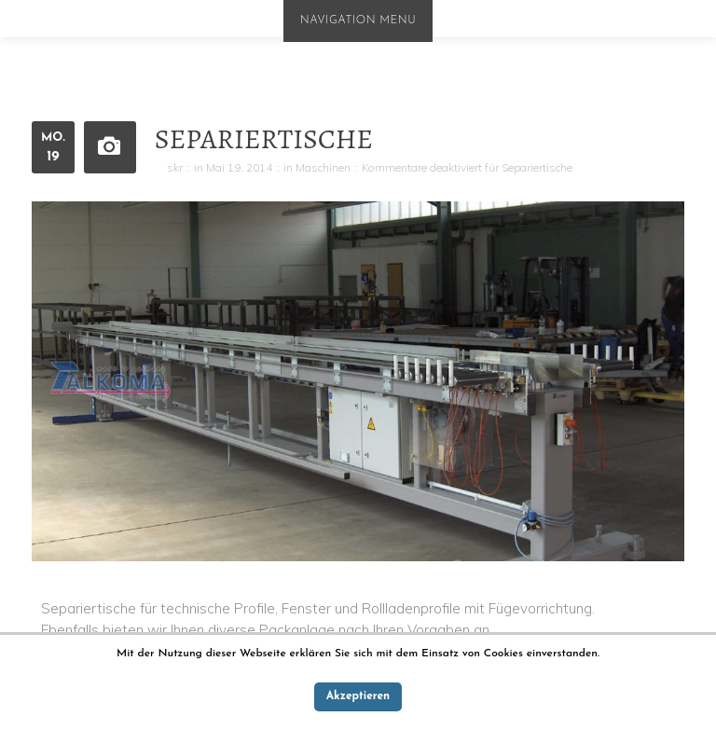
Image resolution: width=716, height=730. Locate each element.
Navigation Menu (358, 20)
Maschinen (323, 167)
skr (175, 167)
